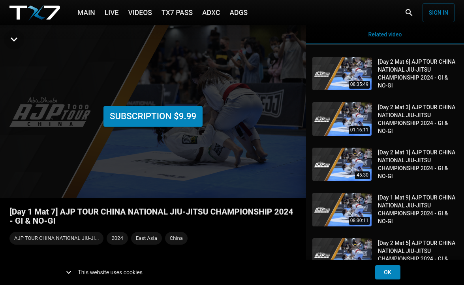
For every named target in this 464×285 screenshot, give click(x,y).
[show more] (68, 272)
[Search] (409, 12)
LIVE (112, 12)
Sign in (438, 13)
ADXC (211, 12)
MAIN (86, 12)
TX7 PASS (177, 12)
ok (387, 272)
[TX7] (34, 13)
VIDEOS (140, 12)
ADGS (238, 12)
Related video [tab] (385, 34)
